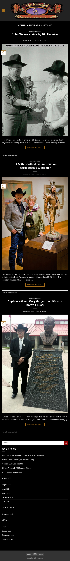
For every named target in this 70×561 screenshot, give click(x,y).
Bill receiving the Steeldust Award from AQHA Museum (23, 455)
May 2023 (5, 489)
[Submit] (66, 443)
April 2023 (5, 493)
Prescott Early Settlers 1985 (12, 464)
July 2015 (5, 502)
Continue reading (35, 148)
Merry (44, 40)
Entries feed (6, 531)
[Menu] (3, 10)
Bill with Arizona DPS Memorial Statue (16, 468)
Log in (4, 527)
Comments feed (8, 535)
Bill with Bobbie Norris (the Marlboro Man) (18, 460)
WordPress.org (7, 539)
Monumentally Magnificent (12, 472)
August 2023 (6, 485)
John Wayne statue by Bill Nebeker (35, 34)
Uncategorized (7, 514)
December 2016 (8, 497)
